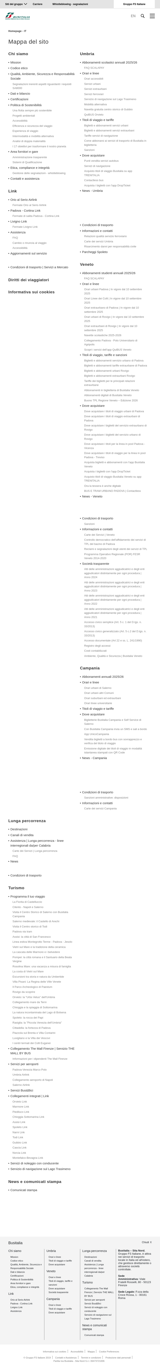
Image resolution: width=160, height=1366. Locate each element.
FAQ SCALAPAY (94, 67)
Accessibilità (20, 120)
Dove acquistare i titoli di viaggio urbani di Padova (114, 411)
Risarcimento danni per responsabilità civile (110, 246)
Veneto (51, 1271)
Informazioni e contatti (97, 231)
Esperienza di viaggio (25, 130)
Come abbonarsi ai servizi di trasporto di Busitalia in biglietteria (115, 142)
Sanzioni (89, 149)
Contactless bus (94, 180)
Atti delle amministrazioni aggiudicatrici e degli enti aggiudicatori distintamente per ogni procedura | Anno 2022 (114, 599)
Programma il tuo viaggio (27, 896)
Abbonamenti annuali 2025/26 (103, 676)
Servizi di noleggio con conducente (34, 1163)
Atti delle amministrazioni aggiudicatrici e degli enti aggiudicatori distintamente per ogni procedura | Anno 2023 (114, 586)
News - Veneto (92, 496)
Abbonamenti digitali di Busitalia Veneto (108, 395)
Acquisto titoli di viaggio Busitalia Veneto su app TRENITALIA (112, 478)
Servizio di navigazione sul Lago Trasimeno (110, 99)
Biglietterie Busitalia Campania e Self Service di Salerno (112, 722)
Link (11, 1293)
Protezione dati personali (118, 1357)
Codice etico (19, 68)
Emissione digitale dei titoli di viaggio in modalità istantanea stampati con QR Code (113, 750)
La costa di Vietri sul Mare (28, 971)
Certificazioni (19, 99)
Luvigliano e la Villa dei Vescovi (31, 1038)
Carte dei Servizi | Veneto (99, 534)
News (14, 861)
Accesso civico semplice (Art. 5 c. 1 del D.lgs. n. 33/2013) (113, 624)
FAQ (15, 237)
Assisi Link (18, 1122)
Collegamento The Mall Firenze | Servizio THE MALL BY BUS (42, 1051)
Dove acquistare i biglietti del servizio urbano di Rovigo (112, 436)
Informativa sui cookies (54, 1351)
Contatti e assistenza (24, 178)
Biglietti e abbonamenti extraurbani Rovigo (109, 375)
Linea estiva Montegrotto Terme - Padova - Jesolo (42, 941)
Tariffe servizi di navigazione (101, 135)
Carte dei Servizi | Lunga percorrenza (34, 850)
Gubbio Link (19, 1142)
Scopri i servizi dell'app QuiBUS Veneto (107, 349)
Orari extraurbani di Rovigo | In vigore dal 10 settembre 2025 (110, 328)
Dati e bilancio (20, 93)
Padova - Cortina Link (25, 210)
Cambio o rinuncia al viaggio (29, 242)
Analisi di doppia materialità (28, 141)
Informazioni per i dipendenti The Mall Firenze (40, 1058)
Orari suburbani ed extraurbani (102, 698)
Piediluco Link (20, 1111)
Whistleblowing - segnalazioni (70, 4)
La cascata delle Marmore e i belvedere (36, 952)
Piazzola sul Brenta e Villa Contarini (33, 1032)
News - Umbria (92, 190)
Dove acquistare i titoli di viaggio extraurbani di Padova (112, 418)
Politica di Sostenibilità (25, 105)
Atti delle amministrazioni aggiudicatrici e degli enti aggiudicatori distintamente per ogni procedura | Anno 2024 (114, 573)
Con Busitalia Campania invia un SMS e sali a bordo (115, 729)
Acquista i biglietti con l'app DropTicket (107, 185)
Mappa (91, 1351)
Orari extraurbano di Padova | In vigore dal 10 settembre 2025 (111, 309)
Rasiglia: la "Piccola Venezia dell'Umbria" (37, 1022)
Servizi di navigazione (97, 166)
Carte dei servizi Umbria (98, 241)
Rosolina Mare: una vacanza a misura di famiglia (41, 966)
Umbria (51, 1251)
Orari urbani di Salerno (97, 687)
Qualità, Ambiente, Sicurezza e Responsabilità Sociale (42, 76)
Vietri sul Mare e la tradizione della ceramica (39, 947)
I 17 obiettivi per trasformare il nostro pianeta (39, 146)
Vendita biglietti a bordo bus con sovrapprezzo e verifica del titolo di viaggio (113, 741)
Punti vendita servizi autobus (101, 160)
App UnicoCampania (96, 734)
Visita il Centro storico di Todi (29, 926)
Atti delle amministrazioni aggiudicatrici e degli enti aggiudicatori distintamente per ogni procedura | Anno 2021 (114, 613)
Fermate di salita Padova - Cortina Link (35, 215)
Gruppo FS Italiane (134, 4)
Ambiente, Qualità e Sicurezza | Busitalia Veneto (113, 656)
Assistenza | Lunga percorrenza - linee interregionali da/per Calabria (37, 843)
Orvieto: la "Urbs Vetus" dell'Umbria (33, 997)
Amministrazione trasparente (29, 157)
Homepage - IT (17, 31)
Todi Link (17, 1137)
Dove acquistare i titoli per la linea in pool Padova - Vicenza (114, 446)
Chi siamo (14, 1251)
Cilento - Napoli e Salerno (27, 907)
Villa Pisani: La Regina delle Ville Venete (36, 981)
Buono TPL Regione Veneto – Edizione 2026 (111, 400)
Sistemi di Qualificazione (27, 162)
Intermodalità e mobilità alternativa (33, 136)
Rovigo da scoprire (23, 991)
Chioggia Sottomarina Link (28, 1116)
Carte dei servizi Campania (100, 808)
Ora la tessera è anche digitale (102, 485)
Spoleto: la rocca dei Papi (27, 1017)
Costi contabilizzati (95, 650)
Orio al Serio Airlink (23, 199)
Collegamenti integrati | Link (29, 1096)
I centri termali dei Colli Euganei (31, 1043)
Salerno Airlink (21, 1084)
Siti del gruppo (14, 4)
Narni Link (18, 1132)
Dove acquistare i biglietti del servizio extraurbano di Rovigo (115, 427)
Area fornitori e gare (24, 151)
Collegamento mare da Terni (29, 1002)
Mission (15, 62)
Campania (53, 1299)
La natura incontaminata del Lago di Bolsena (39, 1012)
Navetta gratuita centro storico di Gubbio (108, 109)
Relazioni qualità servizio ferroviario (105, 236)
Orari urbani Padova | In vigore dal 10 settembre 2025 (113, 291)
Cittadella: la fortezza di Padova (31, 1027)
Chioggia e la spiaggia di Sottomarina (34, 1007)
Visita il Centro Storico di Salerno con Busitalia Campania (40, 914)
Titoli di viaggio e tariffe (98, 120)
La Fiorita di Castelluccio (27, 901)
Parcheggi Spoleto (95, 252)
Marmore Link (20, 1106)
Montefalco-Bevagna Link (27, 1157)
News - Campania (94, 758)
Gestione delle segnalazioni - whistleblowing (38, 173)
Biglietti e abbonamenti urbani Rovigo (106, 370)
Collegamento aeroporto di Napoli (32, 1079)
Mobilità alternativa (95, 104)
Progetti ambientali (23, 115)
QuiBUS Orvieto (93, 114)
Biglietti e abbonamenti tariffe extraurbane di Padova (115, 365)
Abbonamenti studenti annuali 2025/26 (108, 273)
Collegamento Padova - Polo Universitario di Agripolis (110, 342)
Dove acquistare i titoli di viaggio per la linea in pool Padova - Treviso (115, 455)
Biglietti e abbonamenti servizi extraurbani (109, 130)
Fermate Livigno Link (25, 226)
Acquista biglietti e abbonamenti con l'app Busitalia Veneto (114, 464)
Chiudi (145, 1242)
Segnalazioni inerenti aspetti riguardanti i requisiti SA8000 (41, 86)
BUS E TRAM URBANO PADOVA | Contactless (112, 490)
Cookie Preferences (109, 1351)
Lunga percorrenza (94, 1251)
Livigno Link (18, 221)
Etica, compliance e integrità (30, 167)
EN (133, 16)
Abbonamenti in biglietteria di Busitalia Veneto (111, 390)
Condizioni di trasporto (97, 225)
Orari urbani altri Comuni (99, 692)
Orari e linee (90, 73)
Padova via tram (22, 931)
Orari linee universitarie (98, 703)
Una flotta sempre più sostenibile (32, 110)
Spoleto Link (20, 1127)
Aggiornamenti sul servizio (28, 253)
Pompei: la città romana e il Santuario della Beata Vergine (42, 959)
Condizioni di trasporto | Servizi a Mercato (39, 267)
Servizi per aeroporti (24, 1064)
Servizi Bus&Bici (21, 1090)
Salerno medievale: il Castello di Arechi (35, 921)
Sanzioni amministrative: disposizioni (106, 797)
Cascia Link (19, 1147)
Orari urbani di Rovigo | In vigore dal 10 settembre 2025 (114, 319)
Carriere (37, 4)
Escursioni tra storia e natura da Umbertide (38, 976)
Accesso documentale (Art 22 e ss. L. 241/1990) (113, 640)
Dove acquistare (93, 155)
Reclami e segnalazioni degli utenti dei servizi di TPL (115, 549)
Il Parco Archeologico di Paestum (32, 986)
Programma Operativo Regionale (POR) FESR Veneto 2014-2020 (112, 556)
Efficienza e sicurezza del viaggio (32, 125)
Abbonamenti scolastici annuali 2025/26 (109, 62)
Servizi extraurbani (95, 88)
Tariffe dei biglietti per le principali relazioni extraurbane (109, 383)
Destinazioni (19, 829)
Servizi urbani (92, 83)
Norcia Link (19, 1152)
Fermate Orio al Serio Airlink (29, 205)
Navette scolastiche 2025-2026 (102, 335)
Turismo (87, 1282)
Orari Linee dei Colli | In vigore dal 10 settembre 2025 (112, 300)
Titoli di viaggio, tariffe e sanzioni (104, 355)
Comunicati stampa (23, 1190)
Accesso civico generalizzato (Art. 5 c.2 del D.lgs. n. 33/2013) (115, 633)
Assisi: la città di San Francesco (31, 936)
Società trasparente (95, 563)
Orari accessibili (93, 78)
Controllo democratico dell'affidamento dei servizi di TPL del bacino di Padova (115, 542)
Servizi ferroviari (94, 94)
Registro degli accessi (97, 645)
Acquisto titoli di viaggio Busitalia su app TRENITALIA (108, 173)
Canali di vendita (22, 835)
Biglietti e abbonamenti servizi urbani (106, 125)
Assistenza (18, 232)
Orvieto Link (19, 1101)
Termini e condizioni (91, 1357)
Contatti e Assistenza (66, 1357)
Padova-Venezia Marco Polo (29, 1069)
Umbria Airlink (20, 1074)
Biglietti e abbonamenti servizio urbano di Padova (114, 360)
